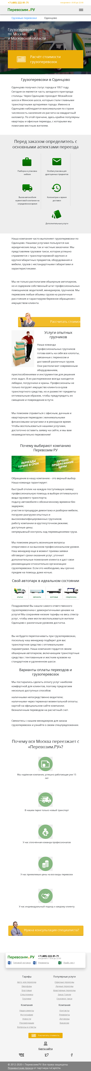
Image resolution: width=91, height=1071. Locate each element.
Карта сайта (45, 1048)
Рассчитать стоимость (48, 1035)
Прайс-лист (69, 962)
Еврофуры (27, 986)
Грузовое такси (64, 998)
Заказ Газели (64, 994)
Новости (26, 1018)
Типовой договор (22, 962)
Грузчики (26, 998)
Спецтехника (26, 994)
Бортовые (27, 990)
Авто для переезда (26, 982)
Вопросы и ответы (26, 1027)
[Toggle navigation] (81, 10)
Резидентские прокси (20, 1068)
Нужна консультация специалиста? (51, 930)
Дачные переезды (64, 986)
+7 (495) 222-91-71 (18, 2)
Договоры (64, 1018)
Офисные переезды (64, 982)
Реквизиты (43, 962)
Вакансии (64, 1023)
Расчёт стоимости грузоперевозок (45, 59)
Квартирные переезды (64, 990)
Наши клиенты (26, 1010)
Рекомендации (26, 1023)
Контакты (64, 1010)
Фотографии (26, 1014)
